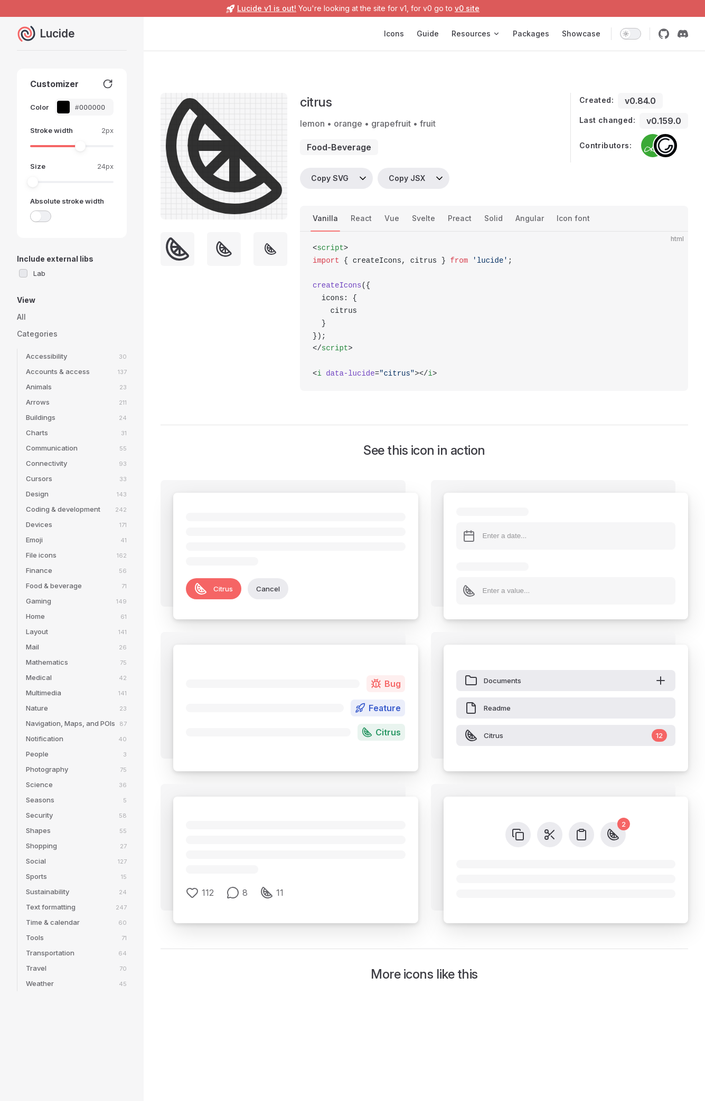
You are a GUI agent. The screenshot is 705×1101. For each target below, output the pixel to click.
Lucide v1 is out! (266, 8)
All (21, 316)
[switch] (630, 34)
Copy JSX (407, 178)
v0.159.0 (663, 121)
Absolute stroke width (67, 201)
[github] (663, 33)
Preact (460, 218)
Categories (37, 333)
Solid (493, 218)
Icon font (573, 218)
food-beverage (339, 147)
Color (39, 107)
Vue (391, 218)
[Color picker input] (90, 107)
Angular (529, 218)
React (361, 218)
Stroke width (51, 130)
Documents (566, 680)
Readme (488, 708)
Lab (39, 273)
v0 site (467, 8)
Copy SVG (330, 178)
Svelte (423, 218)
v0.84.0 (640, 100)
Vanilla (325, 218)
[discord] (682, 33)
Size (37, 166)
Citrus (213, 588)
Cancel (268, 589)
